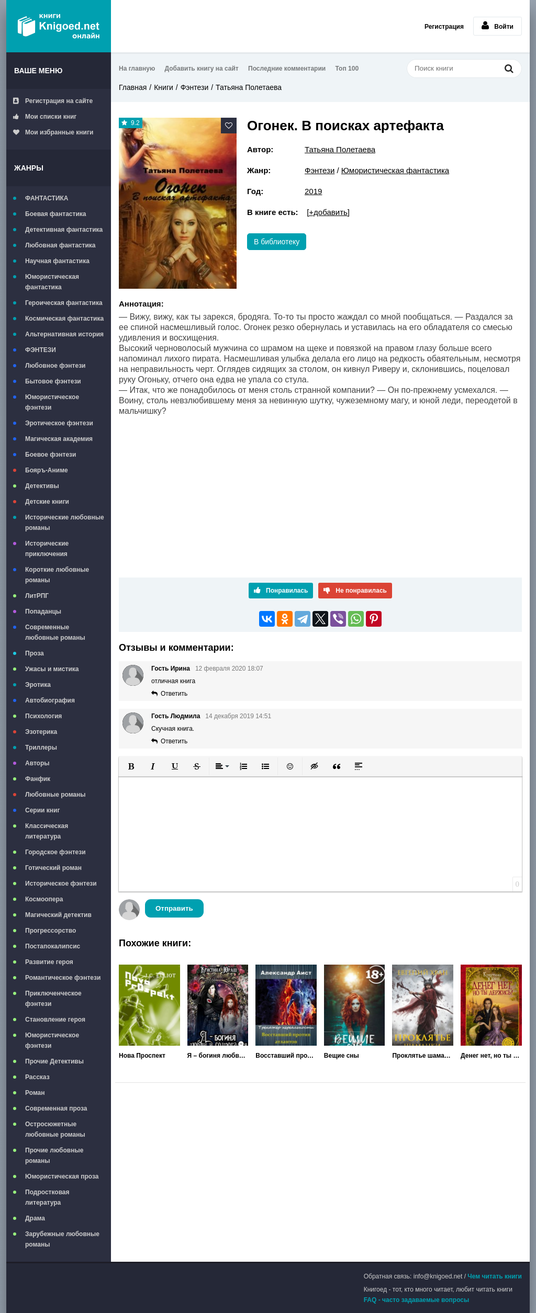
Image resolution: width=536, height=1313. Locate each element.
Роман (35, 1092)
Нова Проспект (142, 1055)
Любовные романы (55, 794)
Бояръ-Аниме (46, 470)
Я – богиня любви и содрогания (218, 1055)
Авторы (37, 763)
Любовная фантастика (60, 245)
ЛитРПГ (37, 595)
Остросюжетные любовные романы (55, 1129)
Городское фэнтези (55, 852)
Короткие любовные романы (57, 575)
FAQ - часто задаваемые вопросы (417, 1300)
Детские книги (47, 501)
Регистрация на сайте (53, 101)
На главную (137, 68)
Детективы (42, 486)
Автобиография (50, 700)
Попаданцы (43, 611)
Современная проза (56, 1108)
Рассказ (37, 1077)
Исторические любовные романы (64, 522)
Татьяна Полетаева (249, 87)
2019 (313, 191)
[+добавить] (328, 212)
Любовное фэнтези (55, 365)
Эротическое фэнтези (59, 423)
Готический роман (53, 867)
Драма (35, 1218)
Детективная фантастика (64, 229)
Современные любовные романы (55, 632)
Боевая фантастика (55, 214)
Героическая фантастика (64, 303)
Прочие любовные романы (54, 1155)
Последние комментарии (287, 68)
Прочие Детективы (54, 1061)
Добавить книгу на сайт (202, 68)
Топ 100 (347, 68)
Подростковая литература (47, 1197)
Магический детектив (58, 915)
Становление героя (55, 1019)
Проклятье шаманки (422, 1055)
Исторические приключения (47, 549)
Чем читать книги (494, 1276)
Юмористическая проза (61, 1176)
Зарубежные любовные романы (62, 1239)
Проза (34, 653)
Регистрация (444, 26)
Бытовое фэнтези (53, 381)
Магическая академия (59, 439)
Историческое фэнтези (61, 883)
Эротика (38, 684)
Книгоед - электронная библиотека (58, 26)
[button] (131, 766)
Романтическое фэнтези (62, 977)
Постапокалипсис (52, 946)
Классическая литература (46, 831)
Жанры (28, 168)
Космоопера (44, 899)
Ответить (174, 693)
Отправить (174, 908)
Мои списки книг (44, 116)
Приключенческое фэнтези (53, 999)
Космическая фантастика (64, 318)
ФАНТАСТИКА (47, 198)
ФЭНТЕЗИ (40, 350)
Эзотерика (41, 731)
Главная (133, 87)
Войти (497, 25)
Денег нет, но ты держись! (491, 1055)
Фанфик (37, 779)
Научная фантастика (57, 261)
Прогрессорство (50, 930)
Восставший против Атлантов (286, 1055)
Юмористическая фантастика (52, 282)
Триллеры (41, 747)
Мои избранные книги (53, 132)
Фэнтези (195, 87)
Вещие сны (341, 1055)
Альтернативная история (64, 334)
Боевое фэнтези (50, 454)
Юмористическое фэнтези (52, 402)
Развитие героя (49, 962)
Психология (43, 716)
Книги (163, 87)
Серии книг (42, 810)
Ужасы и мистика (52, 669)
